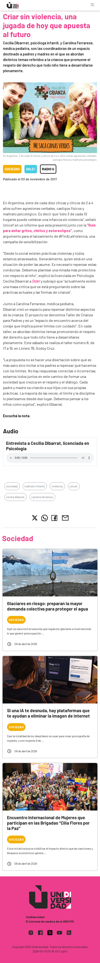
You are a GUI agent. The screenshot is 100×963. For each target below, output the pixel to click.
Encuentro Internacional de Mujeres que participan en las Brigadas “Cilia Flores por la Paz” (48, 823)
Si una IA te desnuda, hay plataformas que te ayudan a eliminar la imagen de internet (48, 713)
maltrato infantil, (34, 486)
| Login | (62, 951)
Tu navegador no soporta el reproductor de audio (50, 458)
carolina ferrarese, (42, 497)
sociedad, (12, 486)
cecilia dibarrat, (15, 497)
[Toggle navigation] (92, 4)
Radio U (48, 169)
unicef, (74, 486)
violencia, (57, 486)
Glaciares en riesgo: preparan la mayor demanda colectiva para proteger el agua (47, 606)
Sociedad (12, 169)
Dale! (30, 169)
